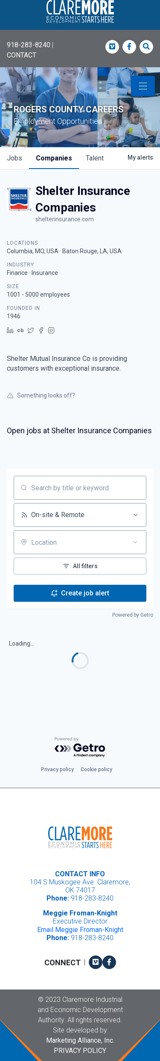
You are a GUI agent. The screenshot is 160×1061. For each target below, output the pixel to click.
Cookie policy (96, 769)
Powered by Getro (132, 615)
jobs (14, 158)
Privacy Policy (80, 1051)
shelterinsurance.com (64, 219)
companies (54, 158)
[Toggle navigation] (143, 86)
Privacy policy (57, 769)
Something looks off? (41, 395)
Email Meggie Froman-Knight (80, 930)
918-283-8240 (28, 45)
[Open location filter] (135, 542)
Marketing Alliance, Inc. (80, 1040)
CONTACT (21, 55)
